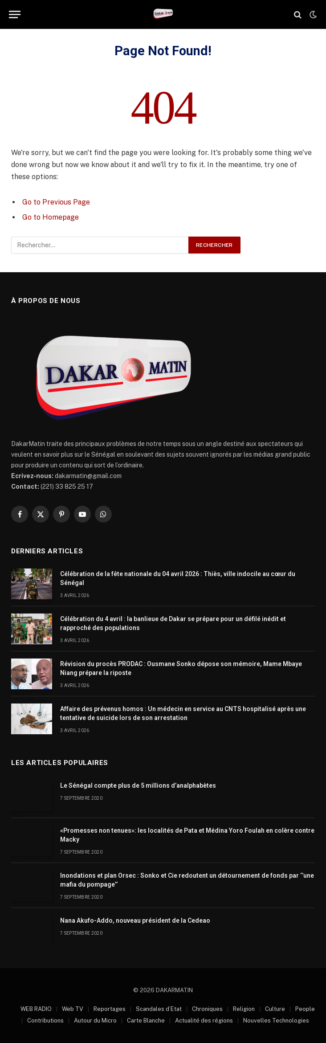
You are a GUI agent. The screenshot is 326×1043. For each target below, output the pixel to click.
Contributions (45, 1020)
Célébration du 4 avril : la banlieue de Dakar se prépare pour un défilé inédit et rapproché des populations (173, 623)
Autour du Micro (95, 1020)
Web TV (72, 1009)
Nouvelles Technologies (276, 1020)
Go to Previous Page (56, 202)
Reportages (110, 1009)
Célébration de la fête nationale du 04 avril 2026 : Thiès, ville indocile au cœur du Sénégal (177, 578)
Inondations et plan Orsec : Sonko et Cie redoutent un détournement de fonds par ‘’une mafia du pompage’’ (187, 880)
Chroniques (207, 1009)
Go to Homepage (50, 217)
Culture (275, 1009)
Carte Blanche (146, 1020)
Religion (244, 1009)
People (305, 1009)
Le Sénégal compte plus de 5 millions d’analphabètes (138, 785)
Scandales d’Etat (159, 1009)
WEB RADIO (36, 1009)
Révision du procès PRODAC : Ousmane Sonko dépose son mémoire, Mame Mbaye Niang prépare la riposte (181, 668)
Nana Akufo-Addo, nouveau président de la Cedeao (135, 920)
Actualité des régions (204, 1020)
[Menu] (14, 14)
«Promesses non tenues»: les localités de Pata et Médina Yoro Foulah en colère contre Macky (187, 835)
